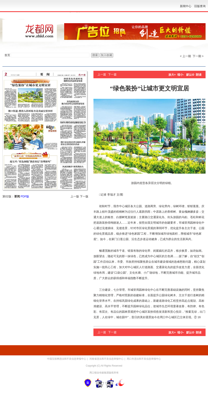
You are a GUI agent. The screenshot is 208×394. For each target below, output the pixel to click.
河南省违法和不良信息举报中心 (106, 358)
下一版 (84, 196)
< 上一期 (185, 56)
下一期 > (198, 56)
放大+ (172, 74)
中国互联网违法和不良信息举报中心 (66, 358)
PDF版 (25, 196)
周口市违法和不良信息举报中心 (144, 358)
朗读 (199, 74)
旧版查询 (200, 6)
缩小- (180, 74)
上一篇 (102, 74)
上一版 (74, 196)
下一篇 (112, 74)
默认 (190, 74)
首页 (7, 55)
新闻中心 (185, 6)
